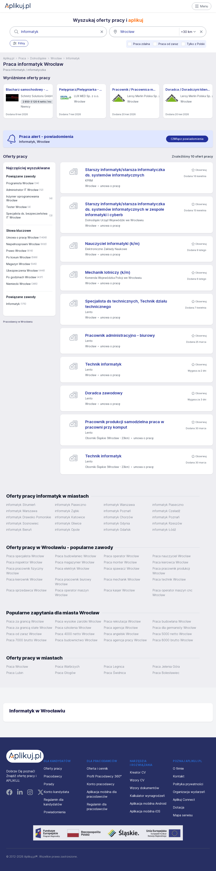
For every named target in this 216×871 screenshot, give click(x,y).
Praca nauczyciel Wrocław (171, 556)
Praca (22, 58)
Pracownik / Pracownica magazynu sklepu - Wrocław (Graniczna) (134, 89)
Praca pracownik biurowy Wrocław (73, 581)
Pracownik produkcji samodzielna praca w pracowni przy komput (124, 424)
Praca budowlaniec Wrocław (75, 556)
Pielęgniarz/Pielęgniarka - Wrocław (81, 89)
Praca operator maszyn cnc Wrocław (172, 592)
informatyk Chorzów (118, 517)
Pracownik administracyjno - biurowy (120, 335)
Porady (49, 784)
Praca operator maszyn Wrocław (72, 592)
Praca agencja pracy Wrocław (125, 640)
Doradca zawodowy (104, 393)
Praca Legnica (114, 666)
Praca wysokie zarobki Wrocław (78, 621)
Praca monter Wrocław (120, 562)
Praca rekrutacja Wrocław (122, 621)
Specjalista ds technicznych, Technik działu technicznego (126, 304)
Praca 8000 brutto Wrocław (172, 640)
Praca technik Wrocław (169, 579)
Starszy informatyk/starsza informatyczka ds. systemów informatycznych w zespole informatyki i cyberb (125, 209)
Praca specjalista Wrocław (25, 556)
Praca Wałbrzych (67, 666)
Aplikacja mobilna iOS (145, 811)
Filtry (19, 43)
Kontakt (178, 776)
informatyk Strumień (20, 505)
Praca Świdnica (115, 673)
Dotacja (178, 807)
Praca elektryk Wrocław (72, 568)
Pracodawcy (53, 776)
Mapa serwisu (183, 815)
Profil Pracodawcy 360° (104, 776)
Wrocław (56, 58)
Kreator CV (138, 772)
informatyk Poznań (117, 511)
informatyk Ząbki (67, 511)
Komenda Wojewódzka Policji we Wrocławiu (113, 277)
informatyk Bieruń (19, 530)
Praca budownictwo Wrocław (76, 640)
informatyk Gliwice (68, 523)
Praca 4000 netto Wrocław (75, 634)
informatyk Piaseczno (70, 505)
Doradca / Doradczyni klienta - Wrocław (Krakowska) (188, 89)
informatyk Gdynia (117, 523)
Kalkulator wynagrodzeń (147, 796)
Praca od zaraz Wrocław (24, 634)
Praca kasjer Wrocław (119, 590)
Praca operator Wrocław (121, 556)
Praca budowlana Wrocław (171, 621)
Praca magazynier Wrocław (74, 562)
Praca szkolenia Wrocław (73, 628)
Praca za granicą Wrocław (25, 621)
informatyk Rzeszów (167, 523)
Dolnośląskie (38, 58)
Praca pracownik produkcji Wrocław (171, 571)
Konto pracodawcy (100, 784)
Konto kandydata (56, 792)
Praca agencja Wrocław (121, 628)
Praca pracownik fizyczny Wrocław (24, 571)
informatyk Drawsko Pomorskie (28, 517)
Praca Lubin (14, 673)
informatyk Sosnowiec (22, 523)
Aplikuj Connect (184, 800)
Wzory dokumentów (144, 788)
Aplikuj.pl (8, 58)
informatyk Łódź (164, 530)
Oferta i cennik (97, 768)
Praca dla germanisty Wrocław (174, 628)
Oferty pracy (53, 768)
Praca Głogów (65, 673)
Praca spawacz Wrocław (121, 568)
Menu (201, 6)
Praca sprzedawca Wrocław (26, 590)
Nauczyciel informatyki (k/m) (112, 243)
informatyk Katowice (70, 517)
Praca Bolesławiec (165, 673)
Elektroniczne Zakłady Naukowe (106, 249)
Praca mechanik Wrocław (122, 579)
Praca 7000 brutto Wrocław (26, 640)
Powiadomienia (55, 812)
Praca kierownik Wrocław (24, 579)
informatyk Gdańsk (117, 530)
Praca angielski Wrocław (121, 634)
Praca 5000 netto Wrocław (172, 634)
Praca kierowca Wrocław (170, 562)
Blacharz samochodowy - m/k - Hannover (28, 89)
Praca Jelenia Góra (166, 666)
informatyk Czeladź (166, 511)
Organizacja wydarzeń (189, 792)
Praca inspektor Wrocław (24, 562)
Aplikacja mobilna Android (148, 803)
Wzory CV (137, 780)
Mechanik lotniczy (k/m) (107, 272)
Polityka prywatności (188, 784)
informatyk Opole (67, 530)
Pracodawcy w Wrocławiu (18, 321)
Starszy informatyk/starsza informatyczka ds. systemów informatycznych (125, 172)
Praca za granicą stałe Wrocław (29, 628)
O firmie (178, 768)
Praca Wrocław (17, 666)
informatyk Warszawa (119, 505)
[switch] (187, 139)
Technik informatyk (103, 364)
